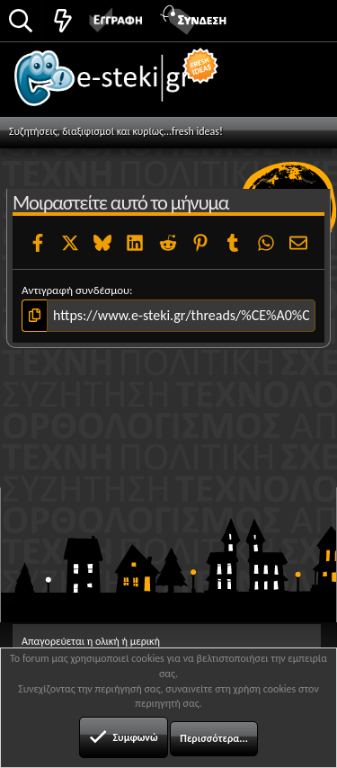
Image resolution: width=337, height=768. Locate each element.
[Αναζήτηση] (20, 22)
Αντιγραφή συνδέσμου (75, 290)
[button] (303, 19)
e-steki (127, 85)
